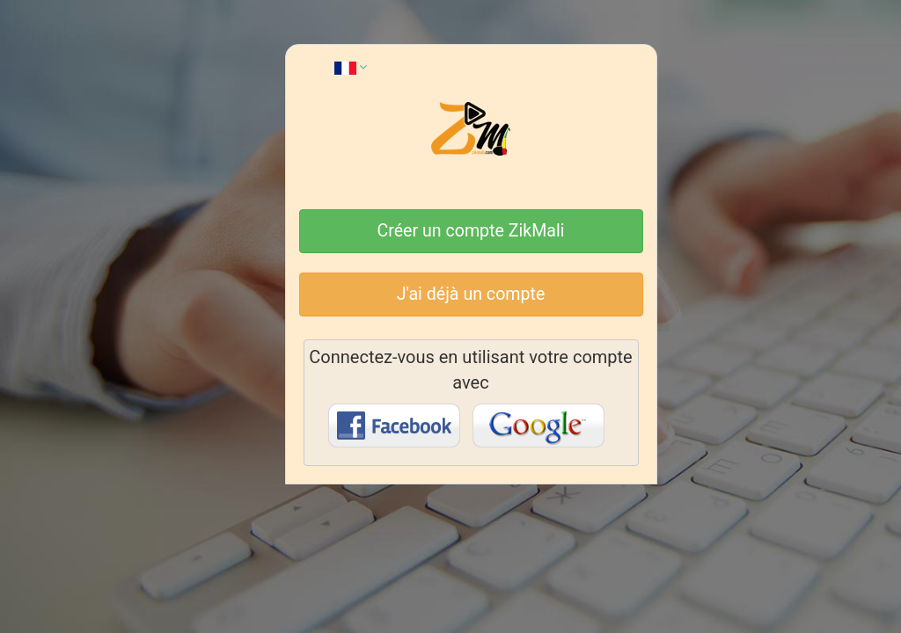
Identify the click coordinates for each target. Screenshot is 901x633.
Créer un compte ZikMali (471, 231)
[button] (350, 67)
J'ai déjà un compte (471, 294)
